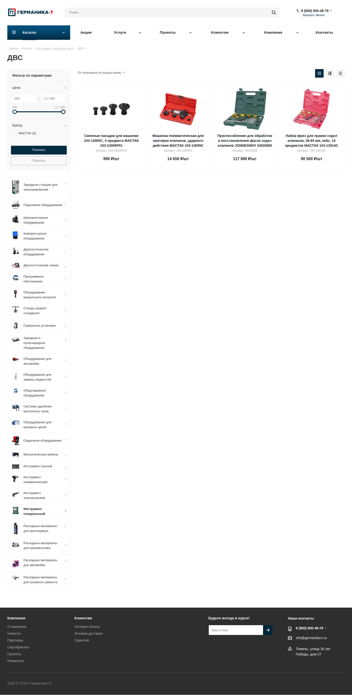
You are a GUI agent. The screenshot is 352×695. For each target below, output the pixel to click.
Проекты (14, 654)
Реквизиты (15, 661)
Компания (16, 618)
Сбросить (39, 160)
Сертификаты (18, 647)
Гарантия (81, 640)
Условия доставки (88, 633)
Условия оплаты (87, 627)
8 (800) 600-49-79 (315, 11)
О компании (16, 627)
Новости (14, 633)
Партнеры (15, 640)
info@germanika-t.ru (311, 638)
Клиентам (83, 618)
